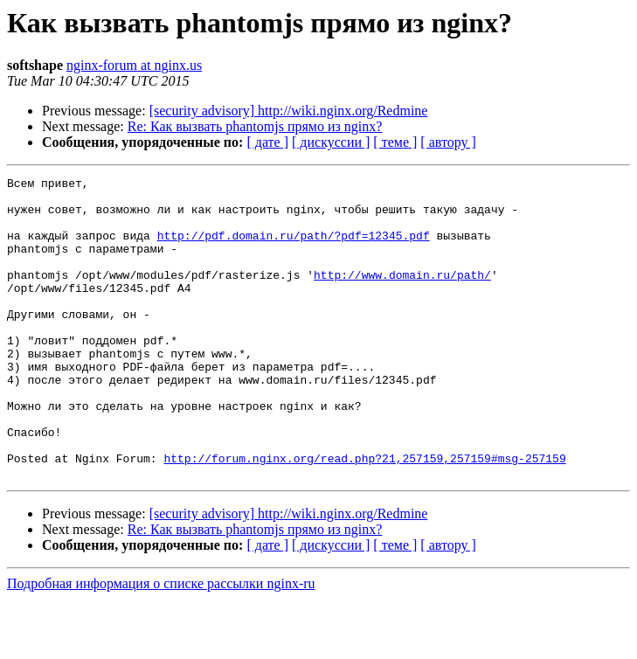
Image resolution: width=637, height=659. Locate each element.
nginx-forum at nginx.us (134, 65)
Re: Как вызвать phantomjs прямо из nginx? (255, 126)
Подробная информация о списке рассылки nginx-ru (161, 643)
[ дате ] (267, 142)
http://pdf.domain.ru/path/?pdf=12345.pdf (293, 248)
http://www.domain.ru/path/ (402, 295)
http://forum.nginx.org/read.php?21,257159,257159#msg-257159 (364, 516)
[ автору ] (447, 142)
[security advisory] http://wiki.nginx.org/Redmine (288, 110)
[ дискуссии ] (331, 142)
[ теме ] (395, 142)
